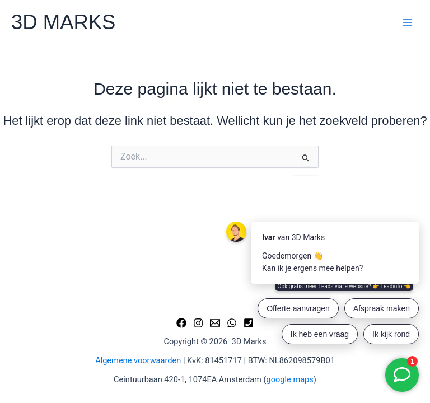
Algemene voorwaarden (138, 360)
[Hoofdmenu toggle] (407, 22)
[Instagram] (198, 323)
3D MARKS (63, 22)
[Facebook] (181, 323)
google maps (290, 379)
